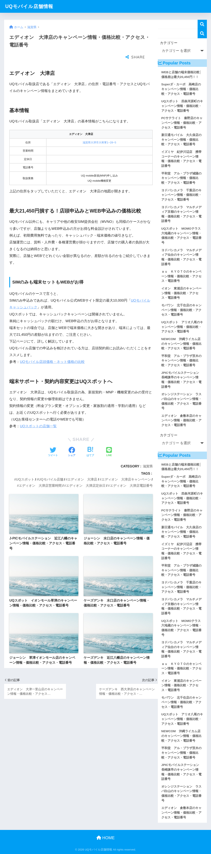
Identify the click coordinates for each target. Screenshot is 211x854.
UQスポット (25, 469)
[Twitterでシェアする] (53, 441)
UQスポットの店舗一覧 (38, 416)
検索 (202, 24)
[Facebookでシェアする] (71, 441)
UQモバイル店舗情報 (29, 6)
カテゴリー (168, 43)
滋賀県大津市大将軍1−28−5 (99, 132)
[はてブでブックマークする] (90, 441)
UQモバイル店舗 (51, 469)
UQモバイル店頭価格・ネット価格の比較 (52, 351)
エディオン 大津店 (82, 469)
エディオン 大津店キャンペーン (126, 469)
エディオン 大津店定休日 (86, 475)
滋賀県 (148, 456)
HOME (105, 837)
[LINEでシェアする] (109, 441)
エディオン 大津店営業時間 (40, 475)
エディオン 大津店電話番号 (131, 475)
